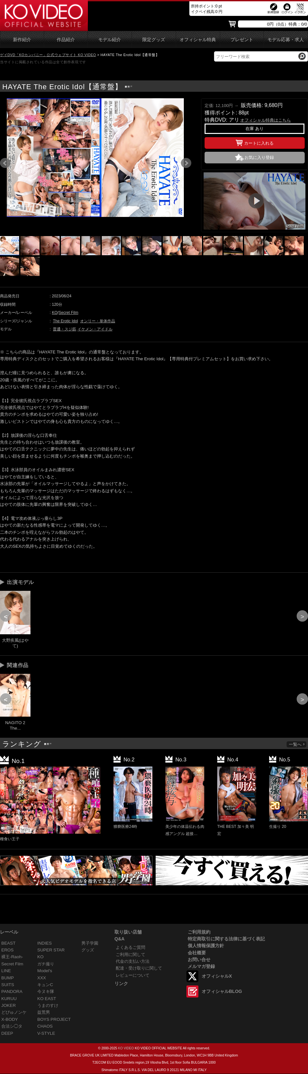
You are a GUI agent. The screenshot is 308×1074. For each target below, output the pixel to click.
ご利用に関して (130, 954)
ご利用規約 (199, 932)
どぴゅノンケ (14, 1012)
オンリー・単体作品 (97, 321)
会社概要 (197, 952)
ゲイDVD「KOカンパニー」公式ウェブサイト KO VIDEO (48, 55)
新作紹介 (22, 39)
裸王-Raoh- (12, 956)
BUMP (7, 977)
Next (186, 163)
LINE (6, 970)
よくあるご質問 (130, 947)
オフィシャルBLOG (222, 991)
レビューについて (132, 975)
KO (54, 312)
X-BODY (9, 1019)
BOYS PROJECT (54, 1019)
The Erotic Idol (65, 321)
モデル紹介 (109, 39)
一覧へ (297, 744)
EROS (7, 950)
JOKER (8, 1005)
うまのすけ (47, 1005)
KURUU (9, 998)
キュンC (45, 984)
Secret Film (68, 312)
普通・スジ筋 (64, 329)
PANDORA (11, 991)
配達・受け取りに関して (139, 968)
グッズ (87, 950)
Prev (5, 163)
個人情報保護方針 (206, 945)
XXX (41, 977)
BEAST (8, 943)
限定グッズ (153, 39)
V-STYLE (46, 1033)
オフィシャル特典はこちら (265, 120)
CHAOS (45, 1026)
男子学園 (89, 943)
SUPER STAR (51, 950)
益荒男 (43, 1012)
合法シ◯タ (11, 1026)
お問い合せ (199, 959)
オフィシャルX (217, 976)
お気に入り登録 (259, 157)
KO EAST (46, 998)
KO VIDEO (126, 1048)
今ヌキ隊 (45, 991)
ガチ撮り (45, 963)
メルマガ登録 (201, 966)
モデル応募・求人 (285, 39)
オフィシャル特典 (198, 39)
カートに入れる (255, 142)
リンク (121, 983)
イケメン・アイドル (95, 329)
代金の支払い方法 (132, 961)
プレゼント (242, 39)
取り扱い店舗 (128, 932)
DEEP (7, 1033)
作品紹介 (66, 39)
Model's (44, 970)
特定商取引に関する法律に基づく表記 (226, 938)
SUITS (7, 984)
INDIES (44, 943)
